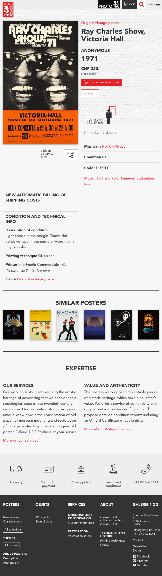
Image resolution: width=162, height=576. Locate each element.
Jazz (86, 184)
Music (89, 178)
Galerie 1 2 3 (108, 524)
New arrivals (11, 517)
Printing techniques (113, 540)
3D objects (42, 517)
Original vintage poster (100, 22)
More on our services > (22, 440)
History (104, 545)
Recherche (141, 4)
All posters (11, 545)
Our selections (12, 521)
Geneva (127, 178)
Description (10, 558)
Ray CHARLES (114, 146)
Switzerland (145, 178)
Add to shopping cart (104, 82)
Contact (90, 93)
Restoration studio (80, 536)
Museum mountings (81, 523)
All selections (13, 529)
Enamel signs (43, 521)
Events (137, 550)
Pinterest (142, 561)
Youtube (142, 565)
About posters (15, 554)
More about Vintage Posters (107, 429)
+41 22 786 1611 (144, 534)
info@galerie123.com (146, 530)
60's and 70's (107, 178)
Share (71, 153)
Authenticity (11, 562)
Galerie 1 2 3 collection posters (111, 518)
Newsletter (140, 546)
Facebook (143, 556)
